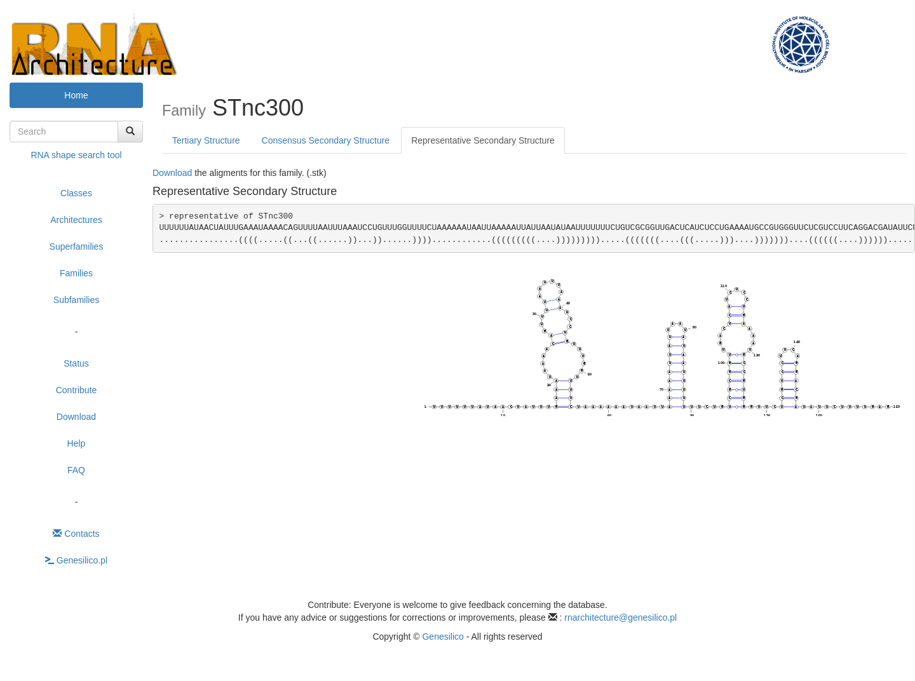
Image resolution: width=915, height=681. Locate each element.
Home (76, 95)
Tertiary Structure (206, 140)
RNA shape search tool (75, 155)
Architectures (76, 220)
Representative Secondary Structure (483, 140)
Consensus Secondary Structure (326, 140)
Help (76, 443)
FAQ (76, 470)
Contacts (76, 534)
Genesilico (442, 636)
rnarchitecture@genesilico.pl (620, 617)
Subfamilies (76, 300)
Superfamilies (77, 246)
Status (76, 363)
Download (76, 417)
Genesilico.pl (76, 560)
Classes (76, 193)
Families (76, 273)
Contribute (76, 390)
